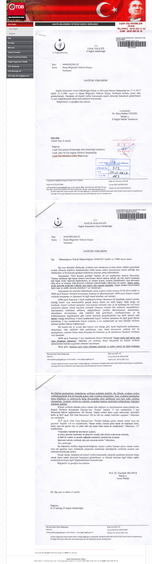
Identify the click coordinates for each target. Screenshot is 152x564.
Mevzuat (11, 48)
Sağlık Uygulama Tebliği (17, 62)
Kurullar (11, 43)
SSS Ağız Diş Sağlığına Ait (18, 76)
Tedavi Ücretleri (14, 52)
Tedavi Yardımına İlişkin (17, 57)
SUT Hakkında (13, 66)
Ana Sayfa (12, 24)
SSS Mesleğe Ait (14, 71)
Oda (9, 38)
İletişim (12, 34)
